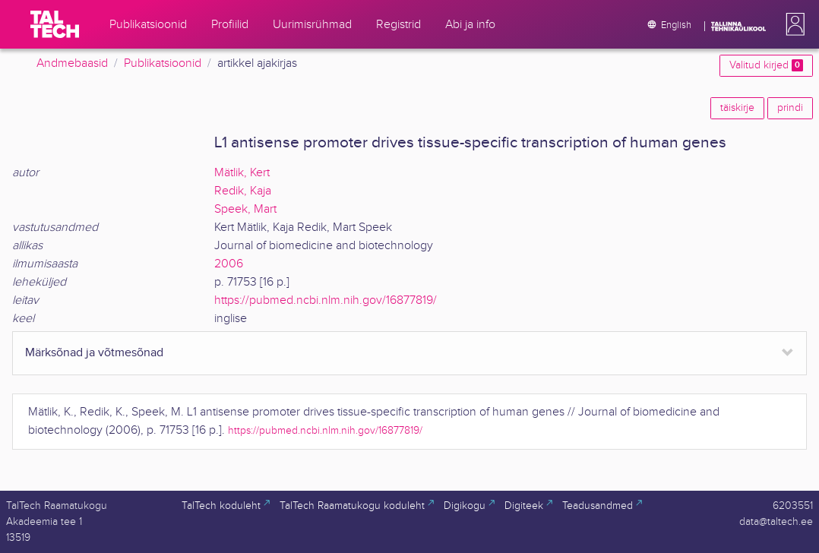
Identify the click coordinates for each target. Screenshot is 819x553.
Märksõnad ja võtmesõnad (94, 353)
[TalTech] (54, 24)
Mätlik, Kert (242, 173)
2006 (228, 264)
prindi (790, 108)
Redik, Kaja (242, 191)
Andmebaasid (72, 63)
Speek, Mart (245, 209)
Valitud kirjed (766, 65)
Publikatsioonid (162, 63)
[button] (792, 24)
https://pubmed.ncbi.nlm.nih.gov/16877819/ (325, 300)
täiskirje (737, 108)
